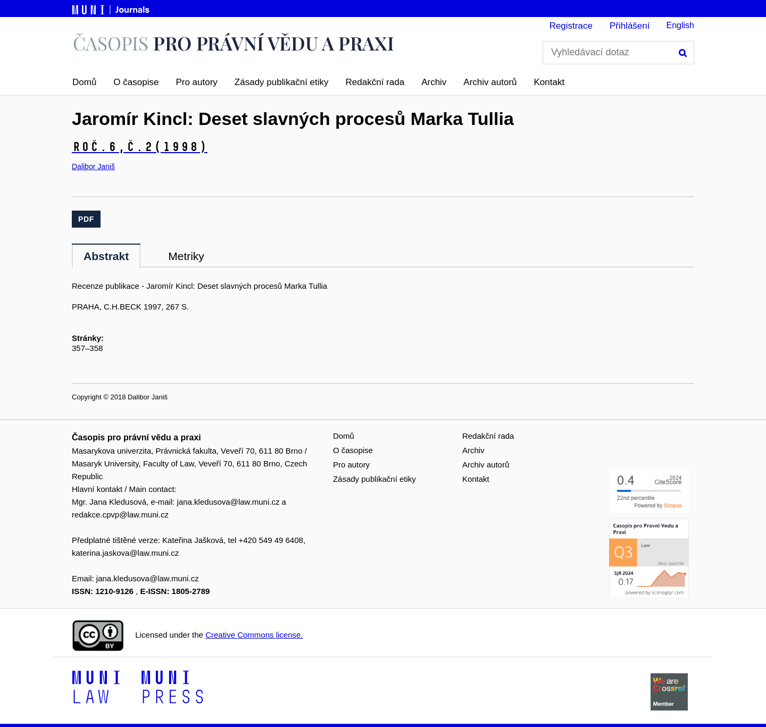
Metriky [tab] (186, 256)
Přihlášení (630, 26)
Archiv (433, 82)
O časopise (136, 82)
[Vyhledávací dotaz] (618, 52)
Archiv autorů (490, 82)
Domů (84, 82)
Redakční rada (375, 82)
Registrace (571, 26)
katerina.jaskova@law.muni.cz (125, 552)
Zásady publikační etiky (282, 82)
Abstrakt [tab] (106, 256)
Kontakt (549, 82)
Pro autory (196, 82)
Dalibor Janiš (93, 166)
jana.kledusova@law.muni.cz (228, 501)
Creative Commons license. (254, 634)
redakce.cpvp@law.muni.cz (120, 514)
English (680, 25)
